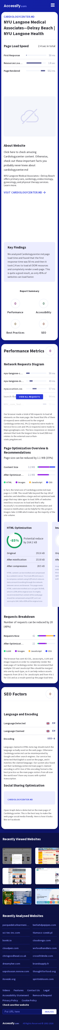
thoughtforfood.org (44, 971)
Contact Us (33, 990)
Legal (46, 990)
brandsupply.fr (41, 963)
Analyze (49, 1011)
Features (18, 990)
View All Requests (29, 396)
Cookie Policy (29, 1000)
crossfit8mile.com (43, 955)
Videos (6, 990)
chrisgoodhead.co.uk (14, 955)
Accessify (15, 5)
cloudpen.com (11, 948)
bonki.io (7, 940)
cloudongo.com (42, 940)
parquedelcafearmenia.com (16, 924)
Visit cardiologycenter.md (25, 192)
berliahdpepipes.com (44, 924)
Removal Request (42, 995)
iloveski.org (9, 979)
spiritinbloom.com (43, 979)
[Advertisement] (29, 86)
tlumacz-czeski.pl (42, 932)
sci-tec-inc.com (11, 932)
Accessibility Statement (16, 995)
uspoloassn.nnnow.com (16, 971)
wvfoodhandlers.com (45, 948)
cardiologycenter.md (19, 16)
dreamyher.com (11, 963)
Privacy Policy (10, 1000)
